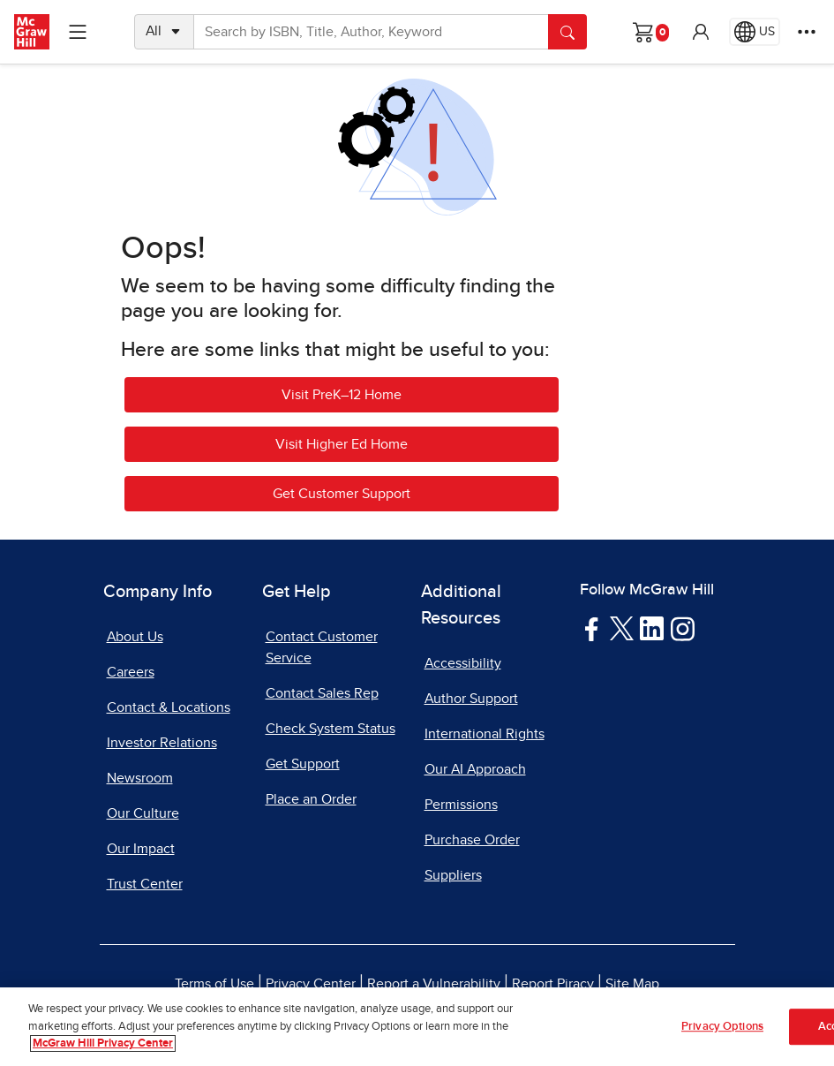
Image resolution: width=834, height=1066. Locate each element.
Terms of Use (214, 984)
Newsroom (140, 778)
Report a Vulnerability (433, 984)
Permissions (461, 805)
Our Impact (141, 849)
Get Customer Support (341, 494)
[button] (701, 31)
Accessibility (463, 663)
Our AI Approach (475, 769)
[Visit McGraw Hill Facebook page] (592, 628)
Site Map (632, 984)
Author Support (471, 699)
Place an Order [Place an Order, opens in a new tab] (311, 799)
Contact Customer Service (322, 647)
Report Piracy (553, 984)
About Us (135, 637)
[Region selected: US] (754, 32)
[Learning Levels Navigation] (78, 32)
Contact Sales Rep (322, 693)
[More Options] (806, 31)
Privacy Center (311, 984)
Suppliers (453, 875)
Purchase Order (472, 840)
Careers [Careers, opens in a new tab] (130, 672)
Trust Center (145, 884)
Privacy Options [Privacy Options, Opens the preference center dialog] (722, 1027)
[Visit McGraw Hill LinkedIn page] (652, 628)
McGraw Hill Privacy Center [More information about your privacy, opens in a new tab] (103, 1045)
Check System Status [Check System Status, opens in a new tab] (330, 729)
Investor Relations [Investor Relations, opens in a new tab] (162, 743)
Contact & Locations (168, 707)
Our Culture (143, 813)
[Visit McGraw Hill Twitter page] (622, 627)
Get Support (303, 764)
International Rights (485, 734)
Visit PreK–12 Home (342, 395)
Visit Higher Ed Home (341, 444)
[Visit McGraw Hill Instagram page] (683, 628)
